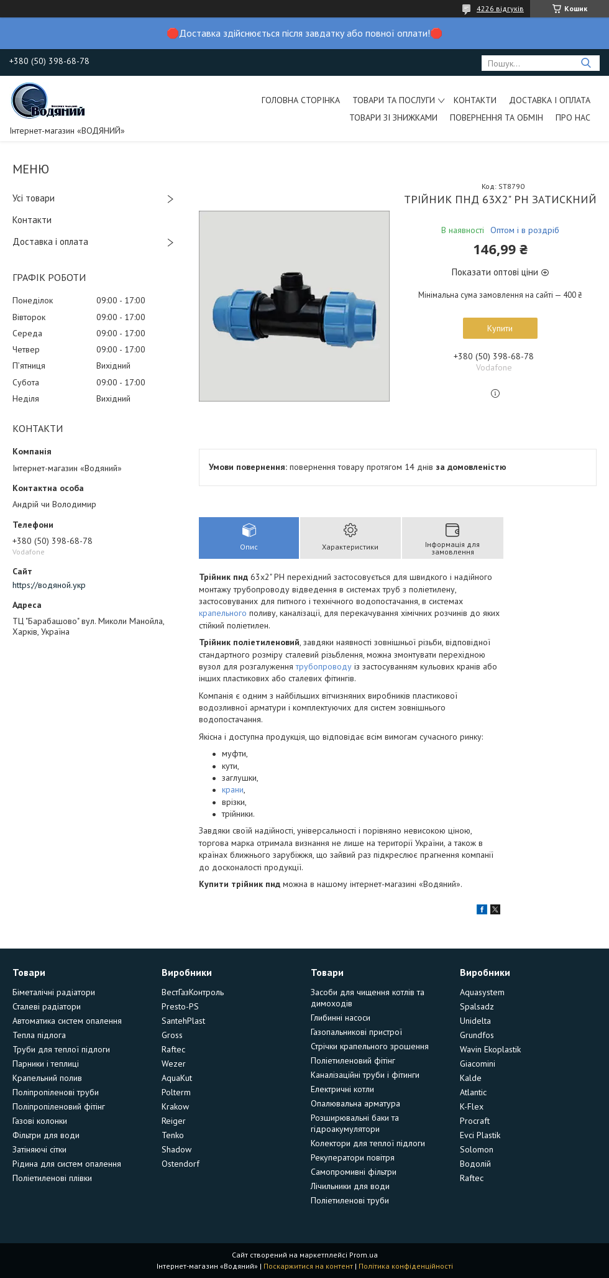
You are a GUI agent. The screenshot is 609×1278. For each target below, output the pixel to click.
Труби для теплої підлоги (61, 1049)
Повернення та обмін (496, 117)
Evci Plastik (480, 1135)
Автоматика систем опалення (67, 1020)
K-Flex (471, 1106)
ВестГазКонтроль (193, 992)
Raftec (173, 1049)
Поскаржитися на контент (308, 1266)
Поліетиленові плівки (52, 1178)
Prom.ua (363, 1254)
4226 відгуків (500, 8)
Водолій (475, 1163)
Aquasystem (482, 992)
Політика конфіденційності (406, 1266)
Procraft (475, 1120)
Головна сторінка (301, 100)
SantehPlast (183, 1020)
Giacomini (477, 1063)
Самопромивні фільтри (353, 1171)
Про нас (573, 117)
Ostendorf (180, 1163)
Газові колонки (39, 1120)
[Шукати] (586, 63)
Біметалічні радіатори (53, 992)
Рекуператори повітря (353, 1157)
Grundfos (477, 1035)
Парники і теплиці (45, 1063)
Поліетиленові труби (350, 1200)
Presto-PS (180, 1006)
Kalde (471, 1077)
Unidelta (475, 1020)
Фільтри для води (46, 1135)
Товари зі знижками (393, 117)
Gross (172, 1035)
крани (233, 789)
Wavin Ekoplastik (490, 1049)
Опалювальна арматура (355, 1103)
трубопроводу (324, 666)
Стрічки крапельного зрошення (370, 1046)
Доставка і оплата (549, 100)
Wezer (174, 1063)
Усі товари (33, 198)
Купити (500, 328)
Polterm (176, 1092)
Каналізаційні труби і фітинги (365, 1074)
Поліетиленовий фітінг (353, 1060)
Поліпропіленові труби (55, 1092)
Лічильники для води (350, 1186)
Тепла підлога (39, 1035)
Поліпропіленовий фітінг (58, 1106)
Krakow (175, 1106)
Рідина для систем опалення (66, 1163)
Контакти (475, 100)
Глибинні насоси (340, 1017)
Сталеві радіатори (46, 1006)
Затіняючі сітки (39, 1149)
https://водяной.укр (49, 585)
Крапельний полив (47, 1077)
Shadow (176, 1149)
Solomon (476, 1149)
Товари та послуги (393, 100)
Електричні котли (342, 1089)
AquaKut (177, 1077)
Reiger (174, 1120)
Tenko (173, 1135)
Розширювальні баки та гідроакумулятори (355, 1123)
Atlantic (473, 1092)
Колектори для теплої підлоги (368, 1143)
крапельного (223, 612)
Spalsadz (477, 1006)
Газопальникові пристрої (356, 1031)
